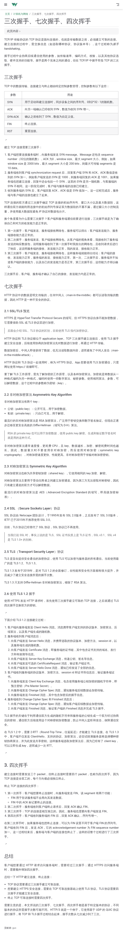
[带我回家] (15, 4)
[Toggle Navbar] (117, 4)
